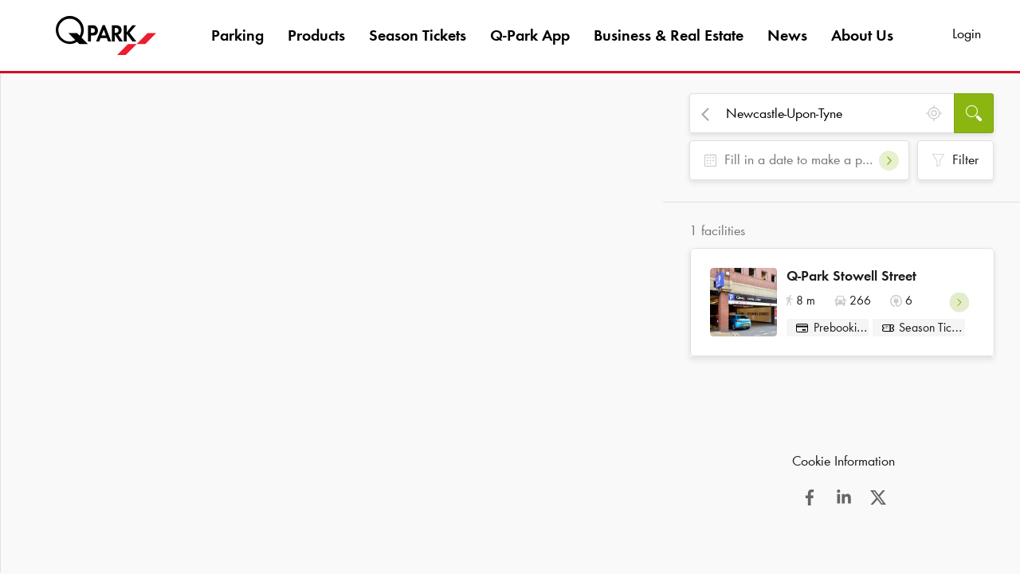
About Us (862, 35)
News (787, 35)
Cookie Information (843, 466)
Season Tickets (417, 35)
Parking (237, 35)
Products (316, 35)
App (530, 35)
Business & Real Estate (668, 35)
